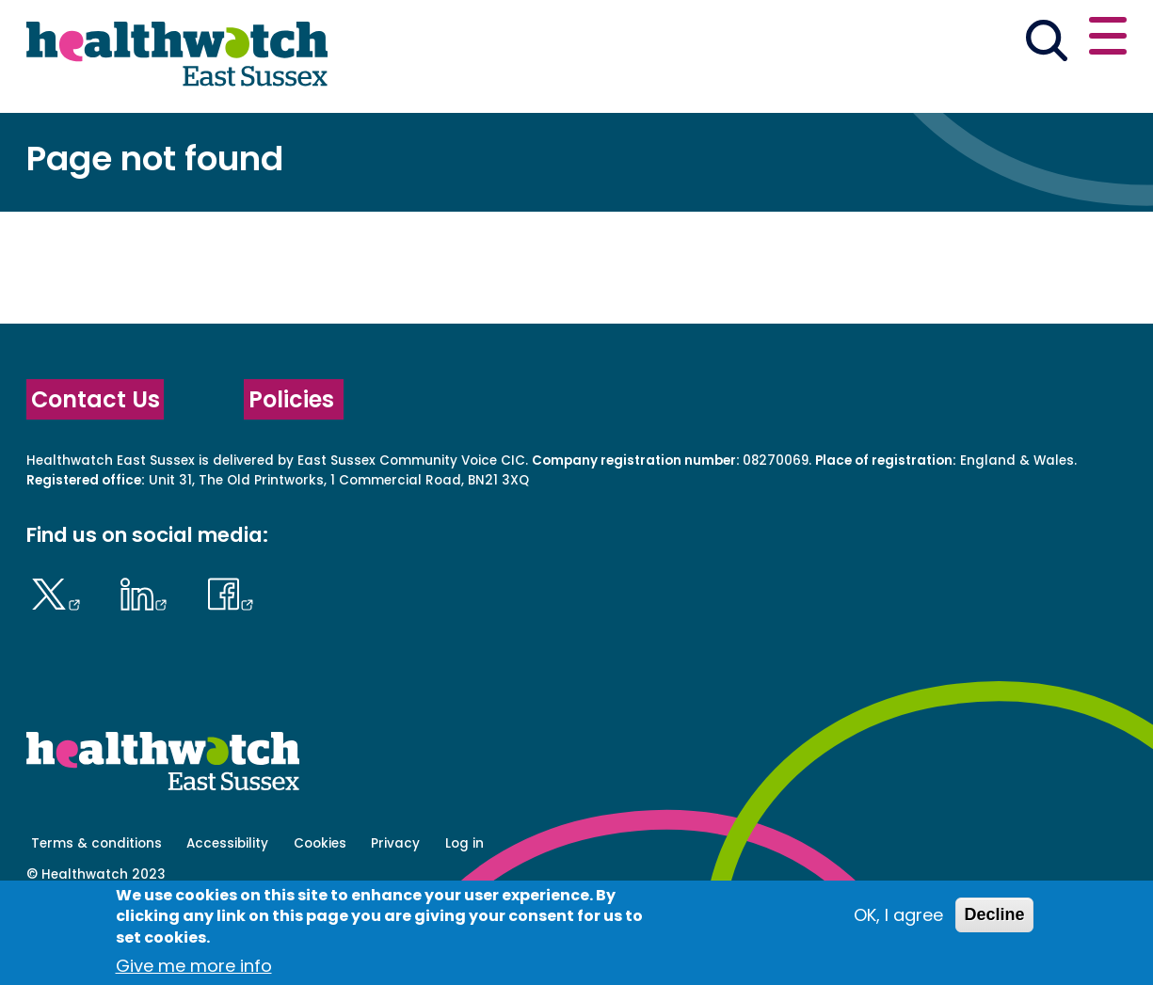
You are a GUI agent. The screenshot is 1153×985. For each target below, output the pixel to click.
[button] (851, 41)
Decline (994, 914)
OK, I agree (898, 915)
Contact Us (95, 465)
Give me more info (194, 965)
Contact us (1035, 39)
